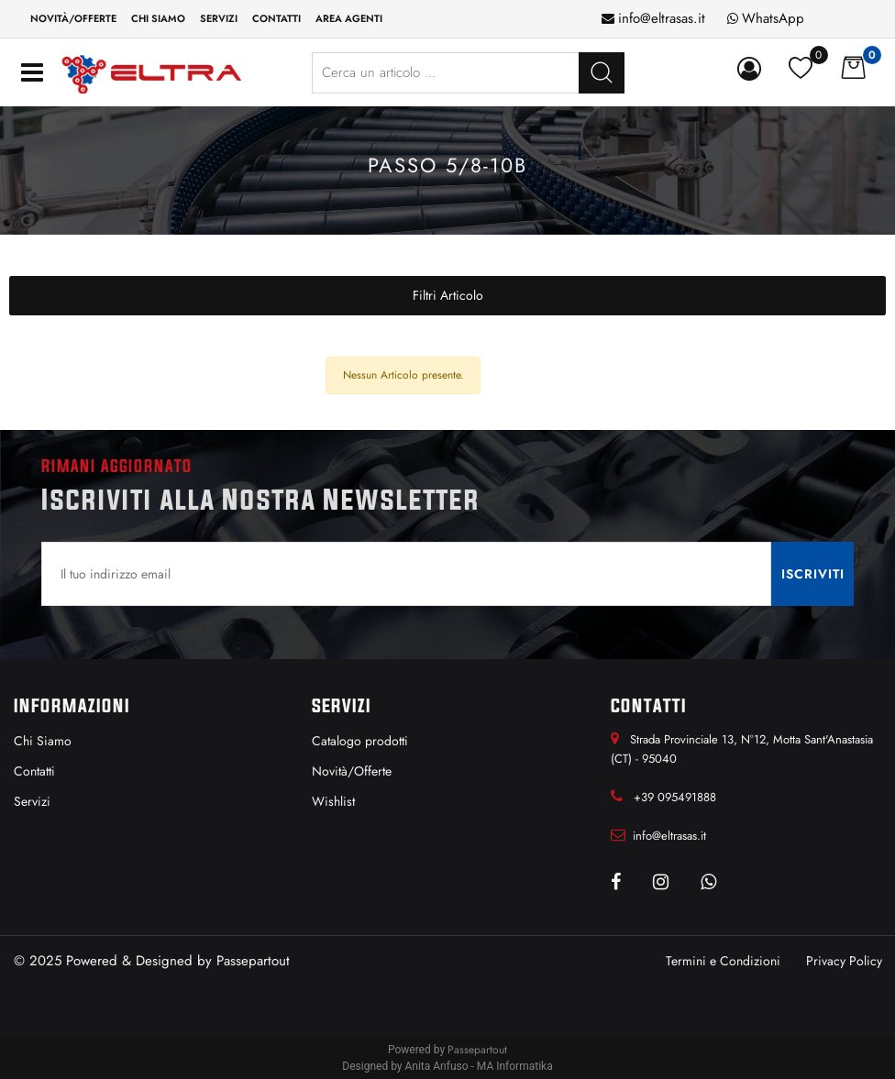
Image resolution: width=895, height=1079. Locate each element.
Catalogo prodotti (360, 741)
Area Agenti (348, 18)
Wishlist (333, 801)
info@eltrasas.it (661, 18)
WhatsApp (773, 18)
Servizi (219, 18)
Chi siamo (158, 18)
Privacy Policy (844, 961)
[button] (752, 69)
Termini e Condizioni (723, 961)
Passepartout (253, 961)
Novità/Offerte (73, 18)
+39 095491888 (675, 797)
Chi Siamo (43, 741)
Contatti (276, 18)
